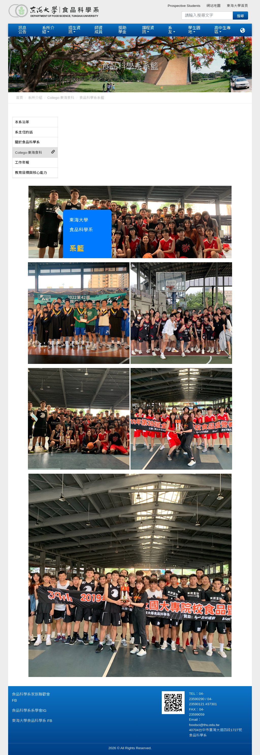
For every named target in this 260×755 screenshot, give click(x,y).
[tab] (35, 122)
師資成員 (98, 29)
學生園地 (194, 29)
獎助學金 (122, 29)
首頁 (19, 97)
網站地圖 (213, 6)
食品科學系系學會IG (29, 709)
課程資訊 (148, 29)
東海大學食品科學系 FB (32, 720)
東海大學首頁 (237, 6)
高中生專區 (222, 29)
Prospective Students (184, 6)
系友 (170, 29)
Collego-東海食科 (61, 97)
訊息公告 (22, 29)
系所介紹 (48, 29)
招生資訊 (74, 29)
